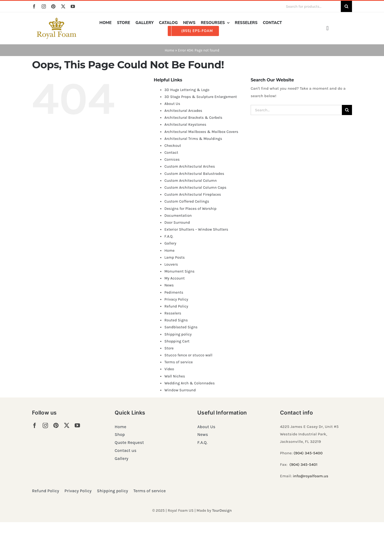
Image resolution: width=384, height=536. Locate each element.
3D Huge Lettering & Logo (186, 90)
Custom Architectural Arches (189, 166)
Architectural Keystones (185, 124)
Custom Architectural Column (190, 180)
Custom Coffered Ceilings (186, 201)
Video (169, 369)
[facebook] (34, 6)
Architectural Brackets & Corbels (193, 117)
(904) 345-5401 (303, 464)
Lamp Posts (174, 257)
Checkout (172, 145)
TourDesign (222, 510)
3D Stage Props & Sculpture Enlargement (200, 96)
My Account (174, 278)
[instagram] (44, 6)
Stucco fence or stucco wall (188, 355)
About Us (172, 103)
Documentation (178, 215)
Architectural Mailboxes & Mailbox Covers (201, 131)
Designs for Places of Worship (190, 208)
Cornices (172, 159)
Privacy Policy (176, 299)
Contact (171, 152)
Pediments (173, 292)
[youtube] (73, 6)
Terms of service (178, 362)
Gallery (170, 243)
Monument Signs (179, 271)
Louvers (171, 264)
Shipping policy (177, 334)
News (169, 285)
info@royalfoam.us (310, 476)
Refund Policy (176, 306)
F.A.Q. (168, 236)
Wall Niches (174, 376)
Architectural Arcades (183, 110)
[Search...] (296, 110)
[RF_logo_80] (56, 19)
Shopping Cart (176, 341)
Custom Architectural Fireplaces (192, 194)
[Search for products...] (311, 6)
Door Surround (177, 222)
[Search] (346, 6)
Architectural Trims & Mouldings (193, 138)
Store (169, 348)
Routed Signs (176, 320)
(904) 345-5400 (308, 453)
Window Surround (180, 390)
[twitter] (63, 6)
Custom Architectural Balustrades (194, 173)
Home (169, 50)
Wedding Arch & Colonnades (189, 383)
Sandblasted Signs (180, 327)
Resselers (172, 313)
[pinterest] (53, 6)
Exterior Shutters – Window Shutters (196, 229)
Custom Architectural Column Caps (195, 187)
